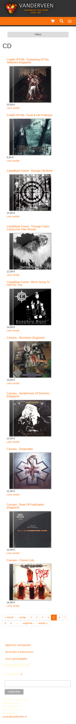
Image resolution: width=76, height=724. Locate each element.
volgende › (28, 623)
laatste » (43, 623)
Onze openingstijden (16, 658)
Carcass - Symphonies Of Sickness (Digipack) (28, 395)
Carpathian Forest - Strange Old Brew (29, 171)
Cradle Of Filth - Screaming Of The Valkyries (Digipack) (28, 61)
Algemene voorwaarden (18, 645)
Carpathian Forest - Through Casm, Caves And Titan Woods (28, 228)
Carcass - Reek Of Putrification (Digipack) (25, 506)
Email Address (13, 675)
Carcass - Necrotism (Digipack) (26, 337)
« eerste (9, 617)
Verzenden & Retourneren (19, 652)
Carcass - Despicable (20, 449)
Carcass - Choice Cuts (20, 560)
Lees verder (13, 108)
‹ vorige (22, 617)
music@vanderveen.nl (15, 716)
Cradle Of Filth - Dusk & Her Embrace (29, 115)
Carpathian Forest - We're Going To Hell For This (28, 283)
